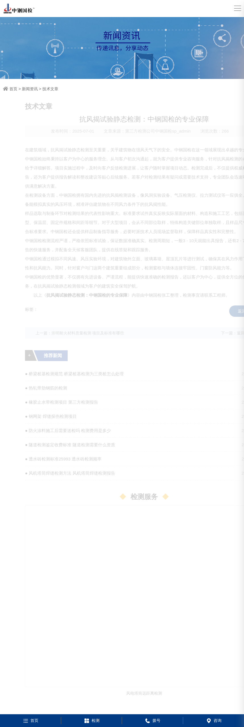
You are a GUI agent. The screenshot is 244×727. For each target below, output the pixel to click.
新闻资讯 (30, 89)
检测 (91, 720)
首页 (13, 89)
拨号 (152, 720)
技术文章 (50, 89)
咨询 (213, 720)
